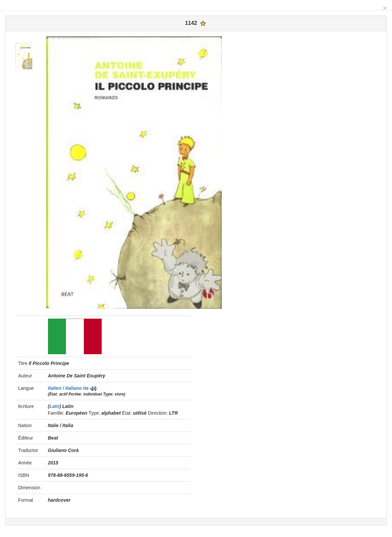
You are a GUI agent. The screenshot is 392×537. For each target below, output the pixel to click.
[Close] (385, 7)
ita (86, 388)
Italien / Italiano (65, 388)
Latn (54, 406)
